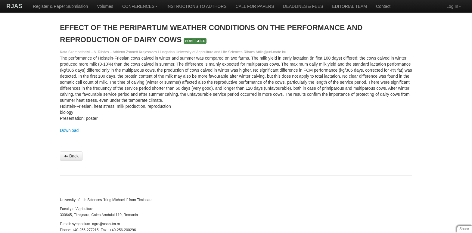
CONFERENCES (139, 6)
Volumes (105, 6)
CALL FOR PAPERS (255, 6)
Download (69, 130)
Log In (453, 6)
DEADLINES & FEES (303, 6)
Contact (383, 6)
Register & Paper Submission (60, 6)
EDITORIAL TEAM (349, 6)
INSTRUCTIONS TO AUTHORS (196, 6)
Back (71, 156)
